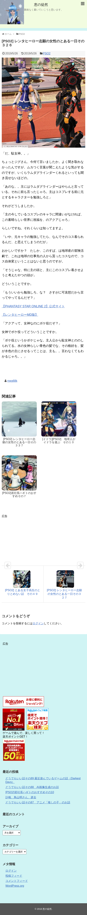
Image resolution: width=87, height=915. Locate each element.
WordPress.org (14, 885)
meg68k (12, 380)
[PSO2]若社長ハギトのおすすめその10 (29, 792)
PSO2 (46, 53)
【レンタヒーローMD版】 (20, 314)
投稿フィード (13, 875)
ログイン (38, 623)
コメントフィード (16, 880)
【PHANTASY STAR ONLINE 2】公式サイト (33, 306)
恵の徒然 (41, 4)
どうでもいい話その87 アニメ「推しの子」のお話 (37, 802)
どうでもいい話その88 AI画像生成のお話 (32, 787)
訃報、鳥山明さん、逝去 (20, 797)
